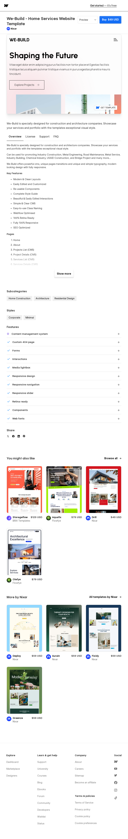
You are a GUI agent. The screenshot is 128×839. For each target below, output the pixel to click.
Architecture (42, 298)
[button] (123, 5)
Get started (103, 5)
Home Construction (19, 298)
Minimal (30, 317)
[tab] (15, 137)
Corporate (14, 317)
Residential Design (64, 298)
